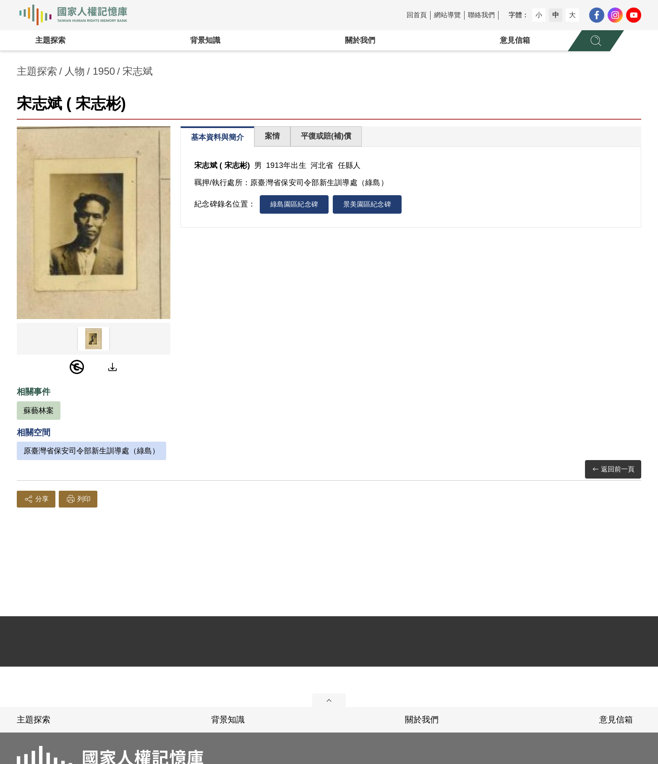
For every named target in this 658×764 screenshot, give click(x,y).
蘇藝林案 (39, 410)
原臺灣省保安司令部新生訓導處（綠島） (91, 451)
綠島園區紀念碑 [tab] (294, 204)
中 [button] (555, 14)
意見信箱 (515, 40)
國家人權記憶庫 (78, 15)
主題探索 (50, 40)
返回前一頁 (613, 470)
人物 (75, 71)
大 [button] (572, 14)
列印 (78, 499)
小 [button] (538, 14)
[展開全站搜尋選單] (596, 40)
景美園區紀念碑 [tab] (367, 204)
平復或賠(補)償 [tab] (326, 136)
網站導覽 (447, 14)
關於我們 (360, 40)
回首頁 (417, 14)
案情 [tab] (272, 136)
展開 (329, 700)
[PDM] (77, 367)
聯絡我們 (481, 14)
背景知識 (205, 40)
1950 (104, 71)
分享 (36, 499)
